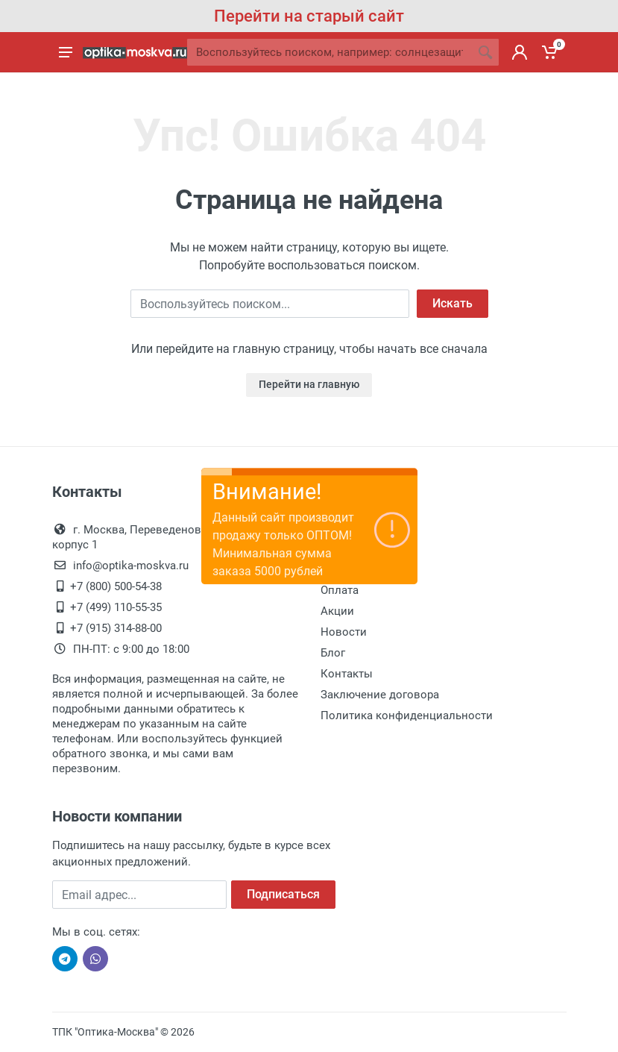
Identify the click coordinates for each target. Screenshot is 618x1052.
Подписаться (283, 894)
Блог (333, 653)
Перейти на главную (309, 384)
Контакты (347, 673)
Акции (337, 611)
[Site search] (329, 52)
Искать (452, 303)
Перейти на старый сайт (309, 16)
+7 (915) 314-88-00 (116, 628)
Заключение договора (380, 694)
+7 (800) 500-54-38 (116, 586)
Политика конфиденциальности (407, 715)
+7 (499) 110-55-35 (116, 607)
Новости (344, 632)
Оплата (340, 590)
